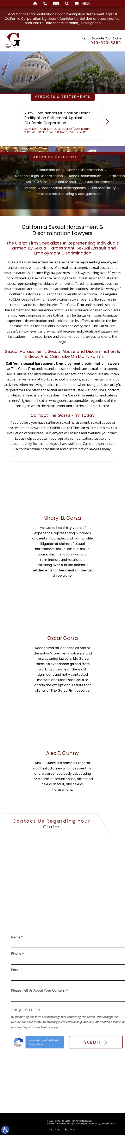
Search (67, 3)
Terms (102, 1044)
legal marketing (77, 1124)
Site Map (70, 1129)
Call (45, 3)
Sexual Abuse (103, 182)
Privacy (94, 1044)
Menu (86, 3)
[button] (106, 122)
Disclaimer (55, 1129)
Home (35, 3)
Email (56, 3)
